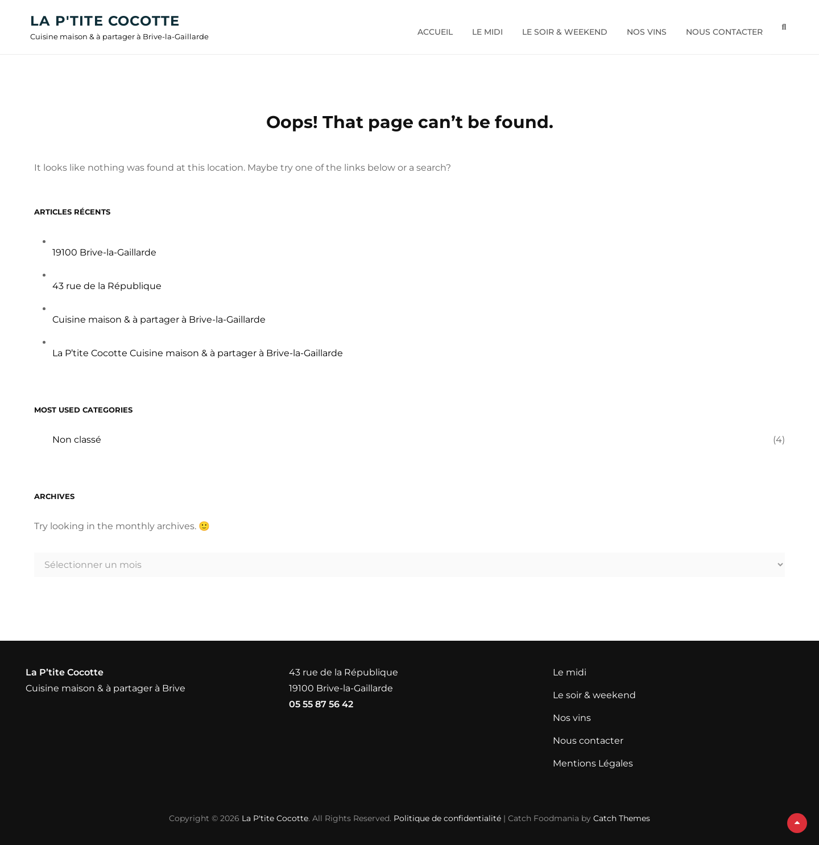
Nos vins (643, 28)
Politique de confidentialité (447, 818)
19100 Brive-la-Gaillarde (104, 252)
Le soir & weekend (560, 28)
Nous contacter (720, 28)
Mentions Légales (593, 763)
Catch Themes (621, 818)
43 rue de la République (107, 286)
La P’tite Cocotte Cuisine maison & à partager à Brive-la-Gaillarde (197, 353)
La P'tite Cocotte (109, 22)
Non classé (76, 439)
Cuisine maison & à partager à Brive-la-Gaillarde (159, 319)
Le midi (483, 28)
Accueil (431, 28)
